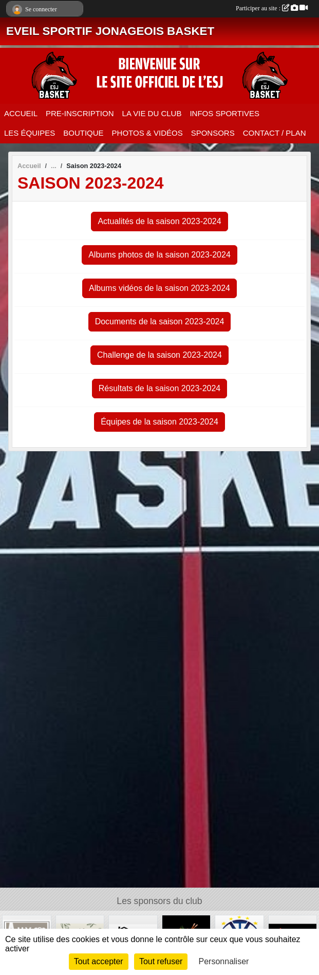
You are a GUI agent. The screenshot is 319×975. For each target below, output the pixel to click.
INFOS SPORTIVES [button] (224, 113)
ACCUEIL (20, 113)
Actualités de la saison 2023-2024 (159, 221)
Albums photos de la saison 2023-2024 (159, 254)
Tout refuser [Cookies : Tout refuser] (160, 961)
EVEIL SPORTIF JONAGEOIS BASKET (110, 31)
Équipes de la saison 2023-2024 (159, 421)
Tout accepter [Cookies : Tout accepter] (98, 961)
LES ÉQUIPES (29, 132)
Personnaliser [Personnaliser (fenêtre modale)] (224, 961)
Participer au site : (272, 8)
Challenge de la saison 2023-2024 (159, 355)
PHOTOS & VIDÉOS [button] (147, 132)
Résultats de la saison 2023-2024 (160, 388)
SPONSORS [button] (213, 132)
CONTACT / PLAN (274, 132)
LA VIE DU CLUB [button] (152, 113)
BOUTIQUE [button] (83, 132)
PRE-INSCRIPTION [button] (80, 113)
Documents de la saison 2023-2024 (159, 321)
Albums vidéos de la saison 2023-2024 (159, 288)
